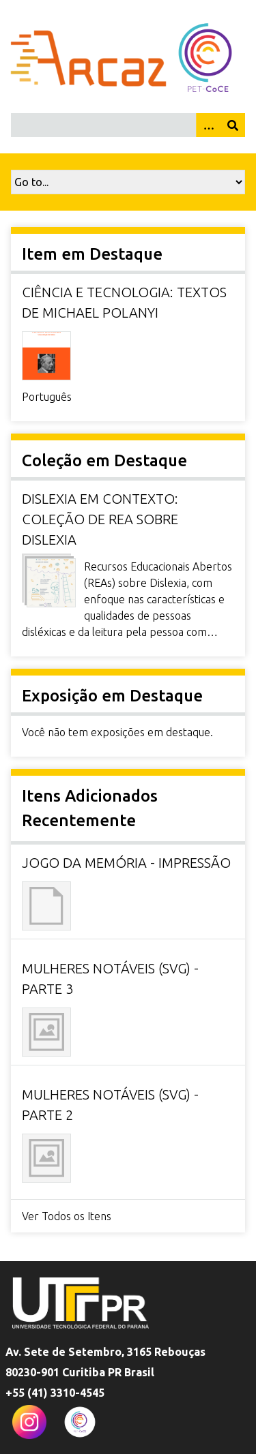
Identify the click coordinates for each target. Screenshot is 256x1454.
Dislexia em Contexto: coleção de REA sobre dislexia (100, 519)
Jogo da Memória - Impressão (126, 862)
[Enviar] (233, 125)
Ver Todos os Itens (66, 1216)
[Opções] (208, 125)
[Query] (128, 125)
